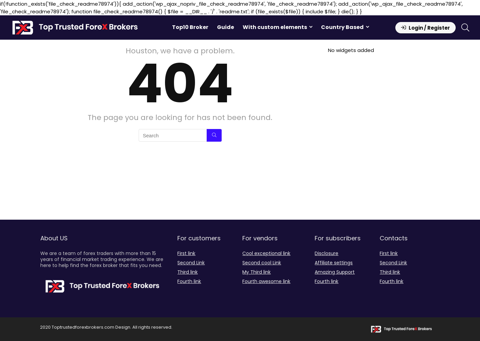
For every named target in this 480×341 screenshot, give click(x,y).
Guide (225, 27)
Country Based (342, 27)
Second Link (191, 262)
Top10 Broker (190, 27)
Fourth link (189, 281)
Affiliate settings (334, 262)
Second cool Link (261, 262)
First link (186, 253)
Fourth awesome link (266, 281)
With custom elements (275, 27)
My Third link (256, 272)
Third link (187, 272)
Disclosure (326, 253)
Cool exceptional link (266, 253)
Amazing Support (335, 272)
